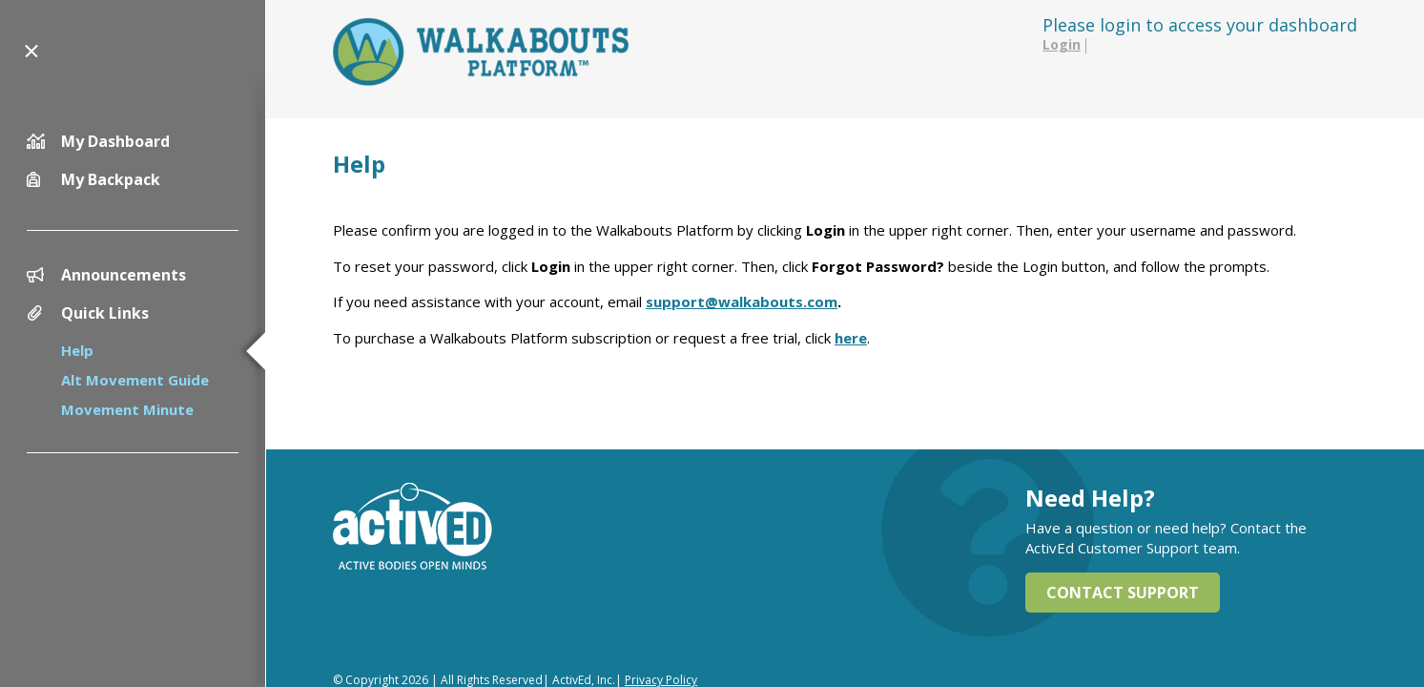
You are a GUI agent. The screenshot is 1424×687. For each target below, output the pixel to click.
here (851, 337)
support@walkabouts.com (741, 301)
